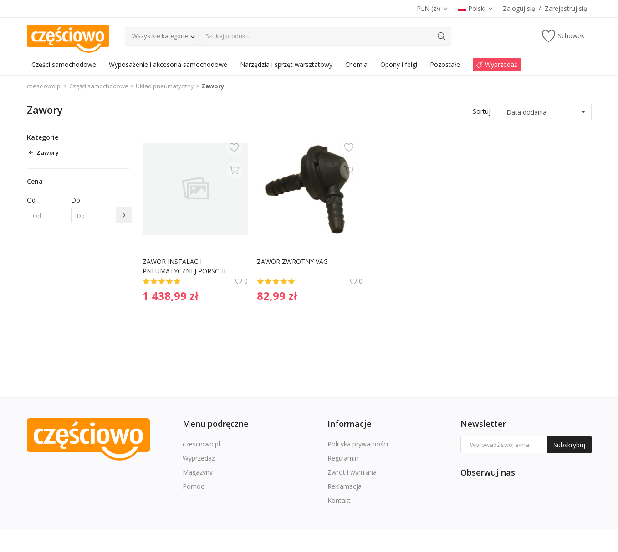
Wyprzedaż (199, 458)
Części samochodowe (98, 86)
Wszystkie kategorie (160, 36)
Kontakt (339, 500)
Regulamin (342, 458)
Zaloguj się (519, 8)
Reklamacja (344, 486)
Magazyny (198, 472)
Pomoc (193, 486)
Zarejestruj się (566, 8)
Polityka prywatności (357, 444)
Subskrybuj (569, 445)
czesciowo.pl (44, 86)
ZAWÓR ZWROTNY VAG (292, 261)
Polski (476, 8)
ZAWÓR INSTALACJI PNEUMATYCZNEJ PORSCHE (185, 266)
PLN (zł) (433, 8)
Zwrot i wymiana (352, 472)
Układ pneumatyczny (165, 86)
